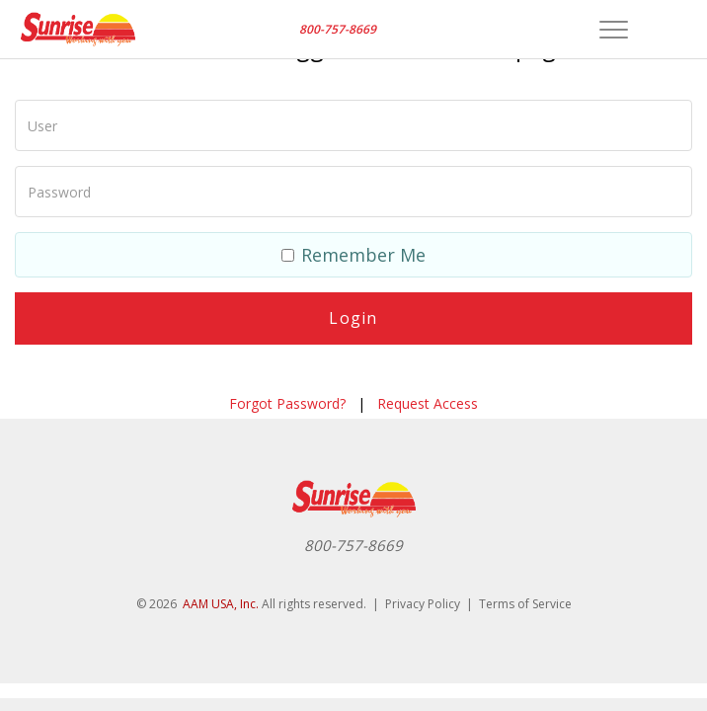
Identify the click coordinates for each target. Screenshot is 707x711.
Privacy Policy (422, 603)
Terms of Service (525, 603)
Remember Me (353, 255)
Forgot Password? (287, 403)
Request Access (427, 403)
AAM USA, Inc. (221, 603)
